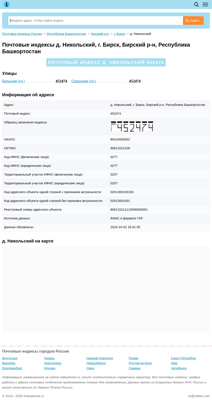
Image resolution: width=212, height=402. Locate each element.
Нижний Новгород (99, 358)
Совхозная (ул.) (83, 81)
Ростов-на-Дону (140, 363)
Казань (49, 358)
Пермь (134, 358)
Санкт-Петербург (183, 358)
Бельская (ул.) (13, 81)
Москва (49, 368)
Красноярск (52, 363)
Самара (134, 368)
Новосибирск (96, 363)
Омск (90, 368)
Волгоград (9, 358)
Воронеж (8, 363)
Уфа (174, 363)
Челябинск (179, 368)
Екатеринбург (12, 368)
